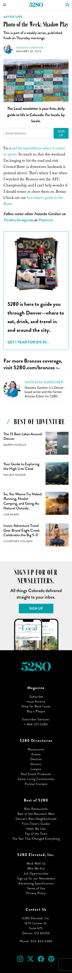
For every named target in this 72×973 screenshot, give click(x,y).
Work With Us (36, 863)
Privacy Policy (36, 893)
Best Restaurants (36, 809)
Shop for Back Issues (36, 706)
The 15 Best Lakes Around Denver (22, 436)
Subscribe (36, 696)
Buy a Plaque (36, 711)
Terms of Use (36, 888)
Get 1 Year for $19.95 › (28, 342)
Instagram (25, 220)
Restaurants (36, 749)
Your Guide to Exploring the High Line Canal (21, 466)
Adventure (12, 17)
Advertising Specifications (36, 883)
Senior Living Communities (36, 779)
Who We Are (36, 868)
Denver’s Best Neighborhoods (36, 819)
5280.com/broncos (34, 367)
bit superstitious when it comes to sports (34, 152)
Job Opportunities (36, 873)
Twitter (9, 220)
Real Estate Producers (36, 774)
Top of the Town (36, 833)
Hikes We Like (36, 829)
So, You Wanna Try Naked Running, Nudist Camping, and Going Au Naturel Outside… (22, 501)
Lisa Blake (11, 514)
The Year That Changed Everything (36, 838)
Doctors (36, 764)
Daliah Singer (14, 475)
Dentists (36, 759)
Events (36, 754)
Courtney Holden (18, 541)
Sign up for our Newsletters (36, 878)
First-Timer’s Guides (36, 824)
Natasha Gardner (30, 48)
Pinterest (45, 220)
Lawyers (36, 769)
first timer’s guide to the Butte (33, 201)
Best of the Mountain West (36, 814)
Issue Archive (36, 701)
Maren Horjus (14, 445)
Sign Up (61, 133)
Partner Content (36, 784)
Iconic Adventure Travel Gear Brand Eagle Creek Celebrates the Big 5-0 (21, 530)
